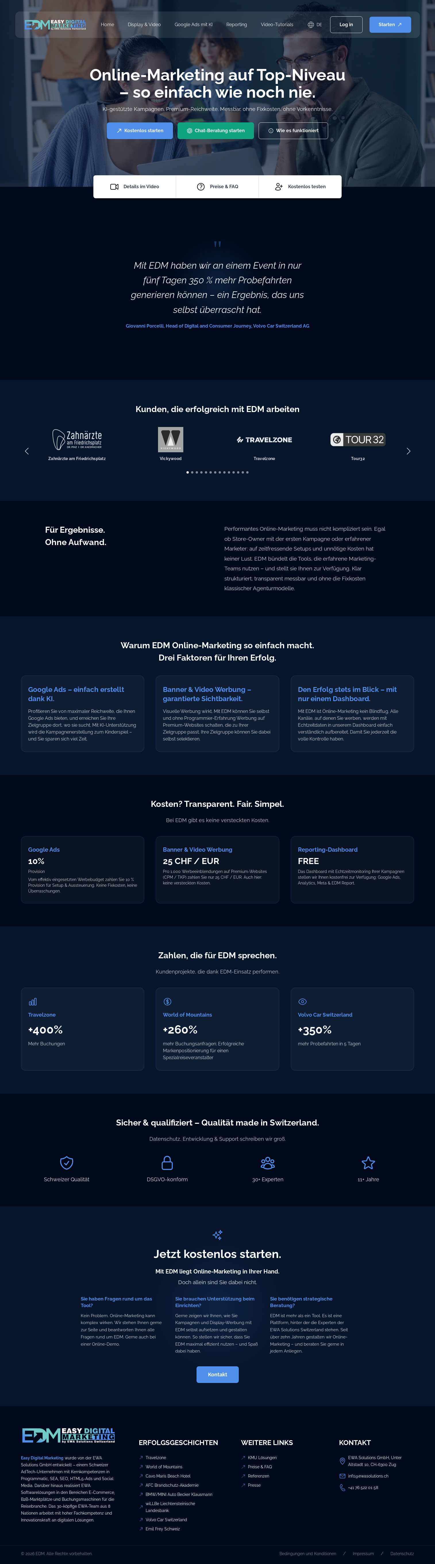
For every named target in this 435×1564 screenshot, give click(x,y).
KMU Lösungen (262, 1457)
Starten (390, 24)
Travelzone (156, 1457)
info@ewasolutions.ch (368, 1476)
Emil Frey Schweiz (163, 1529)
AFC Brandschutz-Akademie (172, 1485)
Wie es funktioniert (293, 131)
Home (107, 24)
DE (319, 24)
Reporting (236, 24)
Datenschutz (402, 1553)
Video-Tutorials (277, 24)
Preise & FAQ (260, 1467)
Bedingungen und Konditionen (308, 1553)
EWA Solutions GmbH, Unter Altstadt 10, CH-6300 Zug (375, 1461)
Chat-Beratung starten (216, 131)
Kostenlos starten (139, 131)
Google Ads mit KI (194, 24)
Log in (346, 24)
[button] (187, 472)
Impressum (363, 1553)
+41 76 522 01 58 (363, 1487)
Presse (254, 1485)
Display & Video (144, 24)
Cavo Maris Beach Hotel (168, 1476)
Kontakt (217, 1374)
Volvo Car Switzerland (166, 1519)
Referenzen (258, 1476)
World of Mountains (164, 1467)
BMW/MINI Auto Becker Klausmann (179, 1494)
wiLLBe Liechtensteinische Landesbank (170, 1507)
